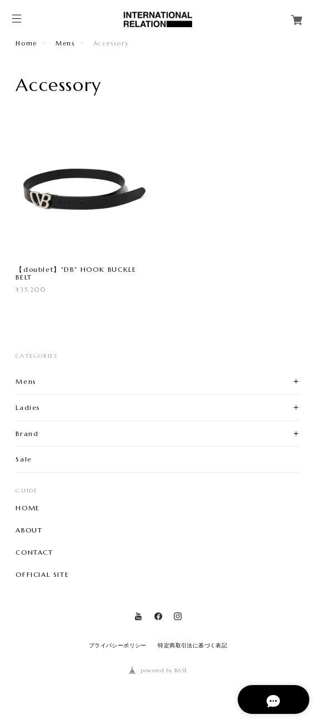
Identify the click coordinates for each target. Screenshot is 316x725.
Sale (24, 459)
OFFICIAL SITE (42, 575)
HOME (27, 508)
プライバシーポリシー (118, 645)
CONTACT (34, 552)
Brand (27, 433)
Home (26, 43)
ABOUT (29, 530)
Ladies (28, 407)
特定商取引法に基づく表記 (192, 645)
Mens (65, 43)
